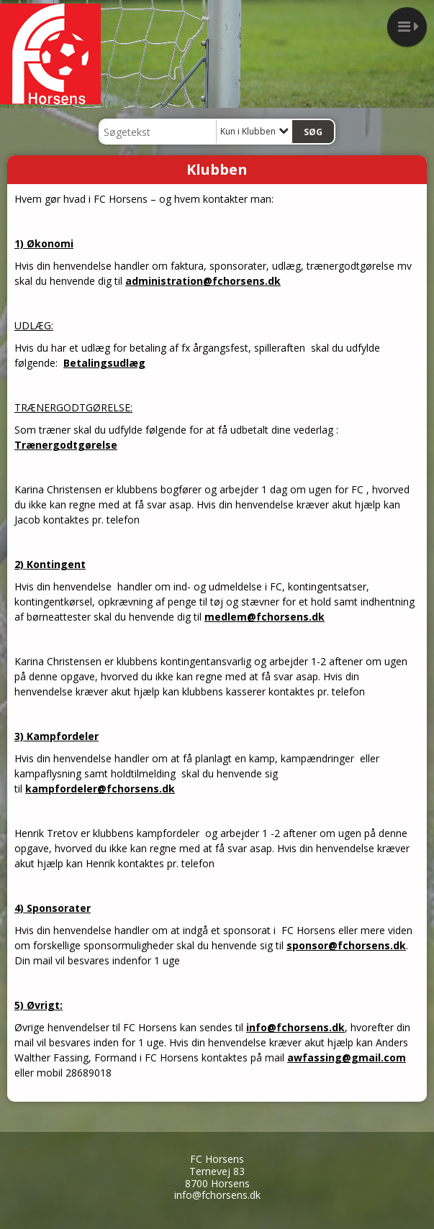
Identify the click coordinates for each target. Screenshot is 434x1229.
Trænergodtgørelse (65, 445)
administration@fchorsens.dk (203, 281)
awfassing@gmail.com (346, 1057)
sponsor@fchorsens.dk (346, 945)
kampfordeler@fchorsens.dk (100, 788)
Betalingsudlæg (104, 363)
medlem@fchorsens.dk (264, 616)
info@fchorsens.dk (295, 1027)
